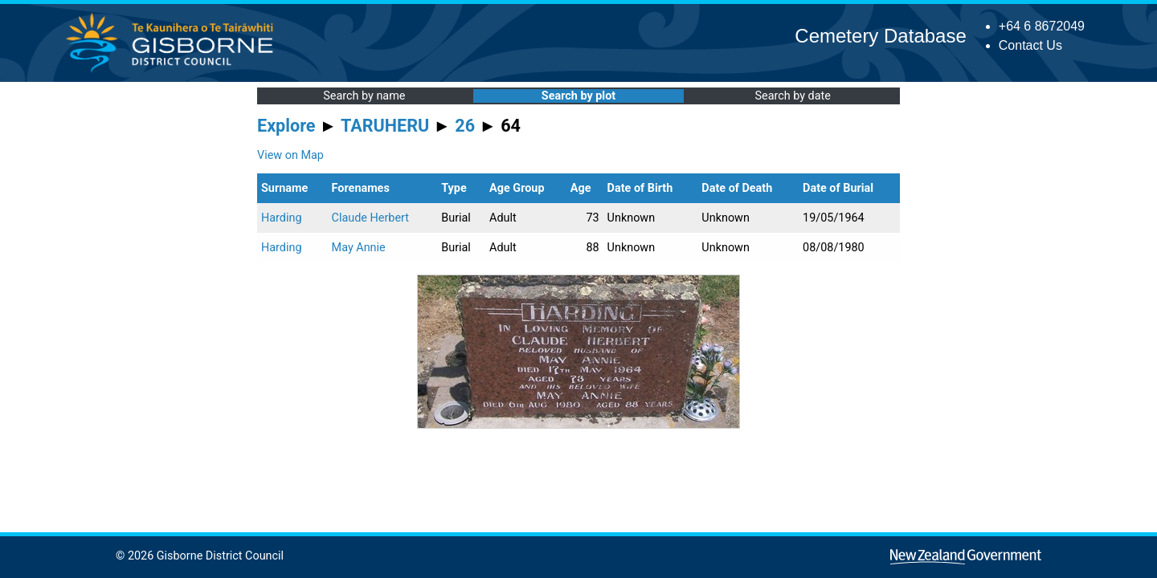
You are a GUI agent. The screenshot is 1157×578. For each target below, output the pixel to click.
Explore (286, 126)
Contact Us (1030, 45)
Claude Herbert (370, 218)
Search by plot (578, 96)
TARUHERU (385, 126)
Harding (281, 218)
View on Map (290, 155)
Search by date (792, 96)
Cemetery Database (880, 36)
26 (465, 126)
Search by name (364, 96)
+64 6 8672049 (1042, 26)
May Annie (359, 247)
